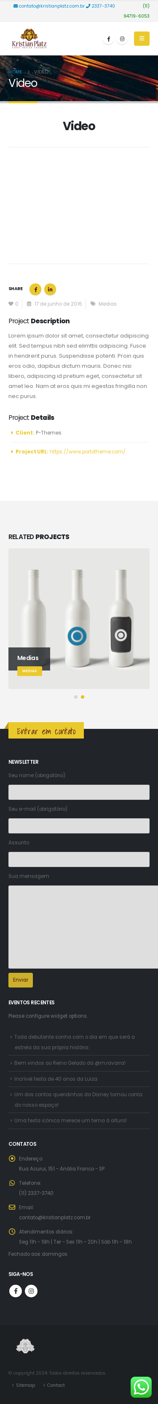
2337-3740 (101, 6)
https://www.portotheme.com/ (88, 451)
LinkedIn (50, 289)
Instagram (31, 1291)
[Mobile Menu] (142, 38)
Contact (56, 1385)
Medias (108, 304)
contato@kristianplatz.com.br (49, 6)
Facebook (35, 289)
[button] (75, 697)
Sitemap (25, 1385)
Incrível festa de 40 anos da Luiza (55, 1079)
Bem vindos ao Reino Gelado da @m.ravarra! (70, 1063)
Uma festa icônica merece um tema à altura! (70, 1120)
